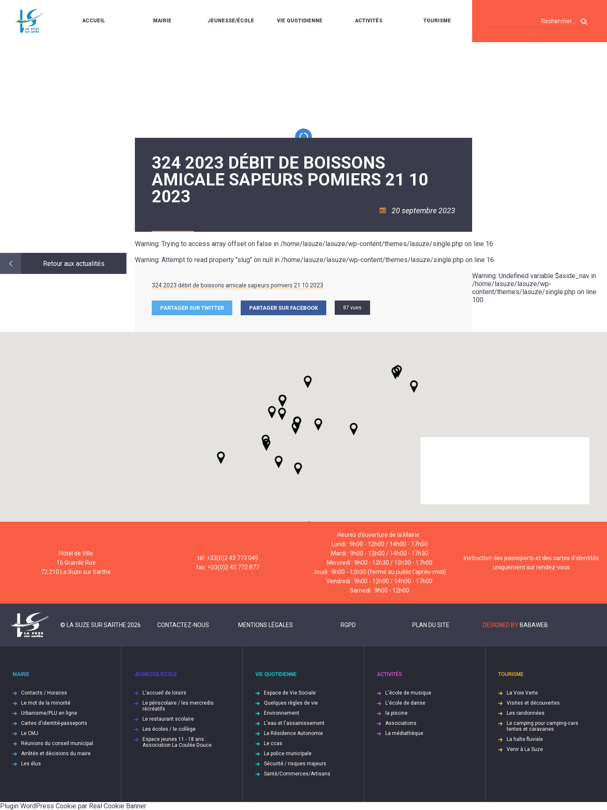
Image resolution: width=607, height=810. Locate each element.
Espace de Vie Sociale (290, 693)
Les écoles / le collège (169, 729)
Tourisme (437, 21)
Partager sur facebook (283, 308)
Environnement (281, 713)
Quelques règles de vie (291, 703)
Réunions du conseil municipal (57, 743)
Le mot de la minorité (45, 703)
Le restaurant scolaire (168, 719)
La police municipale (288, 753)
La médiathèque (404, 733)
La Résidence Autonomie (293, 733)
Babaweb (534, 625)
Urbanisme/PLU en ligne (49, 713)
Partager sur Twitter (192, 308)
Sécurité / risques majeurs (295, 764)
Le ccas (273, 743)
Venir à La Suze (525, 749)
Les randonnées (526, 713)
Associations (400, 723)
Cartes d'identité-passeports (54, 723)
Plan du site (430, 625)
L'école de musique (408, 693)
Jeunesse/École (230, 21)
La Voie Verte (522, 693)
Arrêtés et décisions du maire (56, 753)
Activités (368, 21)
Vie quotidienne (299, 21)
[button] (318, 424)
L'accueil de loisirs (164, 693)
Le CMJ (29, 733)
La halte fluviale (525, 739)
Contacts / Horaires (44, 693)
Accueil (93, 21)
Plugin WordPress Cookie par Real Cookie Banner (73, 806)
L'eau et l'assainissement (294, 723)
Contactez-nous (183, 625)
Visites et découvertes (533, 703)
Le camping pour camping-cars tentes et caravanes (542, 726)
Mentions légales (265, 625)
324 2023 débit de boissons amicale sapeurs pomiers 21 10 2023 (237, 285)
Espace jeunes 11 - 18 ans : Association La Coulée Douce (177, 742)
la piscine (396, 713)
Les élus (31, 764)
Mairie (162, 21)
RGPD (348, 625)
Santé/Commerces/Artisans (297, 774)
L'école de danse (405, 703)
